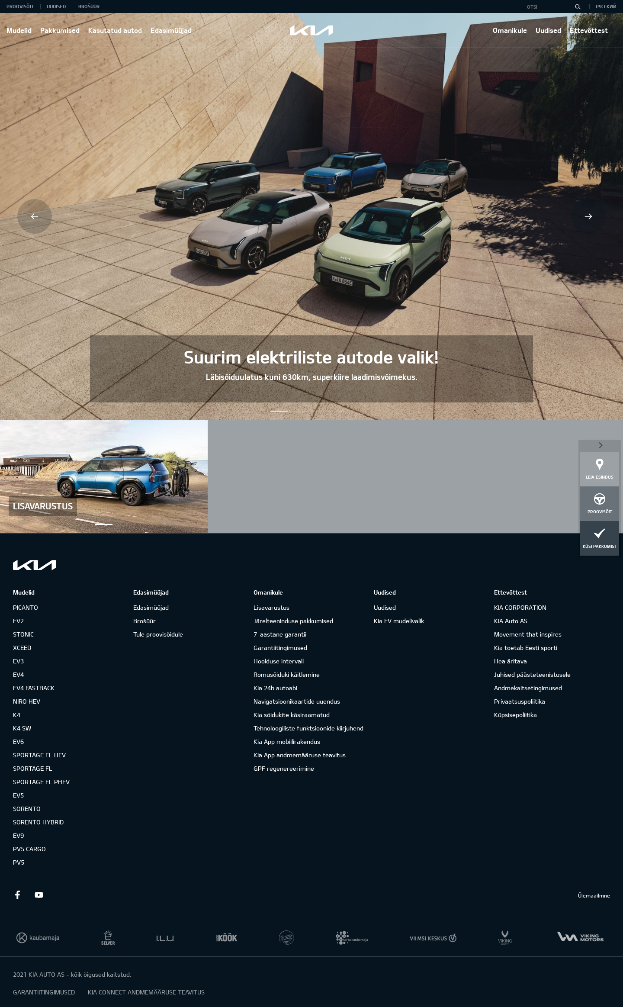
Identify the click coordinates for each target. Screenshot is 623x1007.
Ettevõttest (589, 30)
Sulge (599, 445)
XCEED (22, 647)
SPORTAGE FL (32, 768)
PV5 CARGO (29, 849)
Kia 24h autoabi (275, 688)
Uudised (548, 30)
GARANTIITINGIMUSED (44, 992)
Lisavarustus (271, 607)
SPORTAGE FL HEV (39, 755)
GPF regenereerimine (284, 768)
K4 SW (22, 728)
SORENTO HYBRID (38, 822)
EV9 (18, 835)
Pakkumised (60, 30)
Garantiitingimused (280, 647)
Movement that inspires (528, 634)
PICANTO (25, 607)
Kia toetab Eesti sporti (525, 647)
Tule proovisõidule (158, 634)
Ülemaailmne (594, 895)
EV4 (18, 674)
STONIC (23, 634)
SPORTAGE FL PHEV (41, 781)
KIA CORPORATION (520, 607)
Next (588, 216)
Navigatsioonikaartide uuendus (297, 701)
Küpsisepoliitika (515, 714)
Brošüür (89, 6)
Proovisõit (20, 6)
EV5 (18, 795)
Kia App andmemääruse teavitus (300, 755)
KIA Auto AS (510, 620)
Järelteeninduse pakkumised (293, 620)
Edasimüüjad (171, 30)
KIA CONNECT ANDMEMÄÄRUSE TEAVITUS (146, 992)
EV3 (18, 661)
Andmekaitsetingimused (528, 688)
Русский (606, 6)
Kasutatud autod (115, 30)
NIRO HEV (26, 701)
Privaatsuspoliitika (519, 701)
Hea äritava (510, 661)
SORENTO (27, 808)
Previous (34, 216)
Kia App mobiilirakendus (287, 741)
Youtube (39, 895)
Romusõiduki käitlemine (287, 674)
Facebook (17, 895)
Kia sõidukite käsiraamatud (292, 714)
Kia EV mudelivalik (399, 620)
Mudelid (19, 30)
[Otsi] (577, 6)
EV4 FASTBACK (34, 688)
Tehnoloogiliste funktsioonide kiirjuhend (308, 728)
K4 (16, 714)
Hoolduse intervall (279, 661)
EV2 (18, 620)
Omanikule (510, 30)
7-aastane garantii (280, 634)
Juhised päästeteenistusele (532, 674)
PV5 (18, 862)
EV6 (18, 741)
